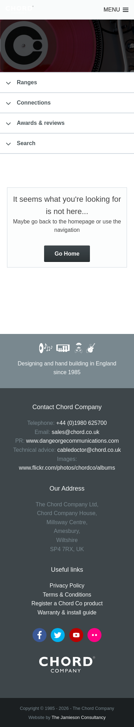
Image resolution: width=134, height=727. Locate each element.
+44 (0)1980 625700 (81, 423)
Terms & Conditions (67, 595)
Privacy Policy (67, 586)
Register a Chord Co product (67, 603)
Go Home (67, 254)
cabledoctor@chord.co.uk (89, 450)
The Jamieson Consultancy (79, 717)
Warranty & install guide (66, 612)
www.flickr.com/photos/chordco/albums (67, 468)
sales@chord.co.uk (75, 432)
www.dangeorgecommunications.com (72, 441)
